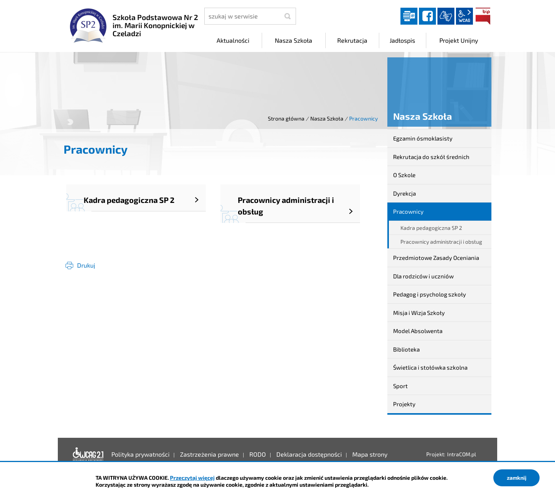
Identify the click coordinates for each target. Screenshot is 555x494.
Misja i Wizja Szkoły (419, 312)
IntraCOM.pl (461, 454)
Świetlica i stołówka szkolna (430, 367)
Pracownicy (408, 211)
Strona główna (286, 118)
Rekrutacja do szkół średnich (431, 156)
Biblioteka (406, 349)
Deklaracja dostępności (88, 454)
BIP (482, 16)
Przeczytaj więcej (192, 477)
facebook (427, 16)
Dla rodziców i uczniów (423, 276)
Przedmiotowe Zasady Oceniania (436, 257)
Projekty (404, 403)
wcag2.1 (464, 16)
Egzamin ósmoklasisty (422, 138)
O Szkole (404, 174)
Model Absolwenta (417, 330)
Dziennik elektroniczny (408, 16)
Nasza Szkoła (326, 118)
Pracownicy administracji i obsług (441, 241)
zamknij (516, 477)
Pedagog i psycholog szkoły (429, 294)
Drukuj (86, 265)
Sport (400, 385)
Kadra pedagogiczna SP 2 (431, 227)
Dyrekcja (404, 193)
